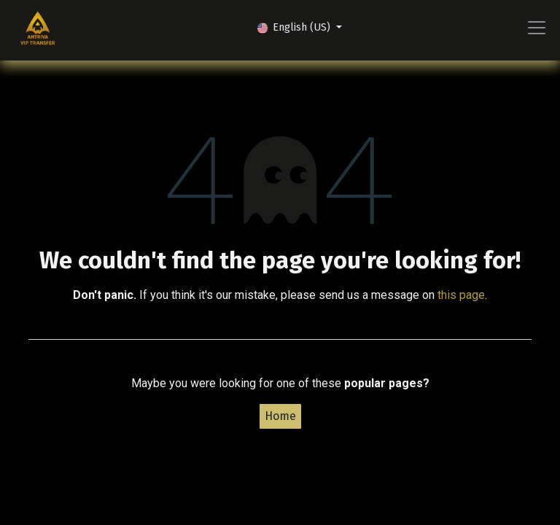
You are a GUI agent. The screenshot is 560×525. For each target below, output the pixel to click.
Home (280, 416)
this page (461, 295)
